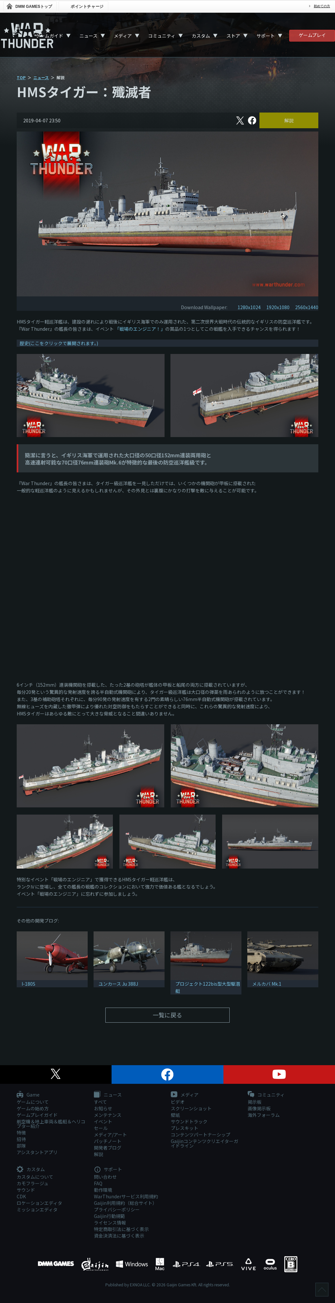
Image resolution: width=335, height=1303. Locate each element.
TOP (21, 77)
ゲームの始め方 (33, 1108)
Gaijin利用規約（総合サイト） (125, 1203)
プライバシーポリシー (117, 1209)
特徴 (21, 1132)
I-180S (28, 983)
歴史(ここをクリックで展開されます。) (59, 343)
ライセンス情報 (110, 1222)
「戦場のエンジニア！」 (140, 329)
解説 (288, 120)
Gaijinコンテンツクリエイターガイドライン (204, 1143)
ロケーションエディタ (39, 1203)
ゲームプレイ (312, 35)
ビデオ (178, 1102)
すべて (100, 1102)
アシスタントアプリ (37, 1152)
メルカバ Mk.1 (266, 983)
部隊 (21, 1145)
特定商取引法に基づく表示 (121, 1229)
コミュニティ (161, 35)
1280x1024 (249, 307)
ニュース (88, 35)
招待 (21, 1139)
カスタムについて (35, 1176)
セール (101, 1128)
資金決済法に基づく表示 (119, 1235)
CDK (21, 1196)
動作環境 (103, 1190)
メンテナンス (107, 1115)
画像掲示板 (259, 1108)
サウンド (26, 1190)
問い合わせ (105, 1176)
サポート (265, 35)
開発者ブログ (107, 1147)
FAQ (98, 1183)
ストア (233, 35)
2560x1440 (306, 307)
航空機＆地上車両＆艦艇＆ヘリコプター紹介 (51, 1123)
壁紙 (175, 1115)
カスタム (201, 35)
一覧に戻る (167, 1015)
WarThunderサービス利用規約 (126, 1196)
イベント (103, 1121)
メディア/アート (110, 1134)
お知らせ (103, 1108)
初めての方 (322, 6)
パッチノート (107, 1141)
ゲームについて (33, 1102)
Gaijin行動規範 (109, 1216)
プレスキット (184, 1128)
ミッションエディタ (37, 1209)
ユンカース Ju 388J (118, 983)
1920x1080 (278, 307)
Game (28, 1095)
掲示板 (254, 1102)
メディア (123, 35)
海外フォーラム (264, 1115)
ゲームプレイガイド (37, 1115)
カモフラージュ (32, 1183)
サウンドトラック (189, 1121)
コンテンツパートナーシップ (200, 1134)
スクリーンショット (191, 1108)
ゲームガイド (49, 35)
